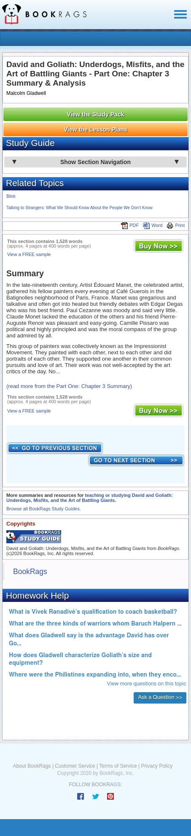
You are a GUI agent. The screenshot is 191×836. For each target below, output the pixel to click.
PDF (130, 225)
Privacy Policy (156, 766)
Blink (11, 196)
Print (176, 225)
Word (152, 225)
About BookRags (32, 766)
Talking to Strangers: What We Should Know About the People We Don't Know (79, 207)
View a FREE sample (29, 254)
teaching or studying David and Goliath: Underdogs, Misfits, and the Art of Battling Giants (89, 498)
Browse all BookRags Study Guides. (43, 508)
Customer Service (75, 766)
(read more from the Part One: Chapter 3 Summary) (69, 386)
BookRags (30, 571)
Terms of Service (118, 766)
